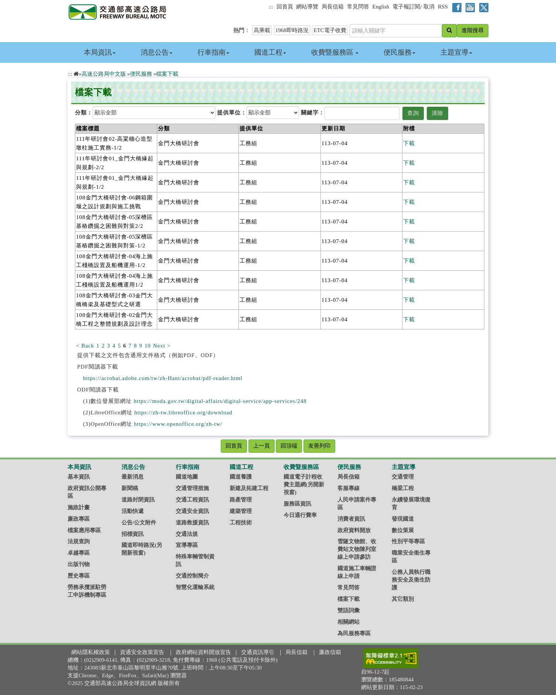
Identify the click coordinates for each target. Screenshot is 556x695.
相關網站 (348, 622)
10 (148, 346)
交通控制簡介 (192, 576)
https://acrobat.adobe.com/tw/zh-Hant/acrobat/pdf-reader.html (163, 378)
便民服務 (399, 52)
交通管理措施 (192, 488)
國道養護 (241, 477)
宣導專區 (187, 545)
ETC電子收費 (329, 30)
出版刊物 (79, 564)
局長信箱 (333, 7)
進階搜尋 (472, 30)
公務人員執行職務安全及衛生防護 (411, 579)
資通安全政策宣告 (142, 652)
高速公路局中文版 (104, 74)
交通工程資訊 (192, 500)
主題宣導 (456, 52)
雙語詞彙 (348, 610)
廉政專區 (79, 519)
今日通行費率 (300, 515)
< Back (85, 346)
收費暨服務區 (335, 52)
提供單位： (232, 113)
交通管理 (403, 477)
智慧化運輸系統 (195, 587)
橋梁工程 (403, 488)
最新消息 (132, 477)
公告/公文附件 (138, 522)
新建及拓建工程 (249, 488)
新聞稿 (129, 488)
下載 (409, 143)
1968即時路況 (292, 30)
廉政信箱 (330, 652)
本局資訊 (100, 52)
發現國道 (403, 519)
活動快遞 (132, 511)
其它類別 (403, 599)
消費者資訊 (351, 519)
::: (270, 7)
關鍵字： (313, 113)
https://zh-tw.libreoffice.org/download (183, 412)
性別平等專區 (408, 541)
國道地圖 (187, 477)
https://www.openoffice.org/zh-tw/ (178, 424)
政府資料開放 (354, 530)
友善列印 (319, 446)
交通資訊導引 (257, 652)
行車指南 (213, 52)
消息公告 (156, 52)
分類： (84, 113)
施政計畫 (79, 507)
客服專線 (348, 488)
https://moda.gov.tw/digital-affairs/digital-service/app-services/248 (220, 401)
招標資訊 (132, 534)
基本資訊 (79, 477)
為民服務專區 (354, 633)
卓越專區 (79, 553)
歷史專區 (79, 576)
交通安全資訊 (192, 511)
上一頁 (261, 446)
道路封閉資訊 (138, 500)
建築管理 (241, 511)
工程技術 (241, 522)
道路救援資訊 (192, 522)
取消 (429, 7)
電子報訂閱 (406, 7)
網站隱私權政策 (90, 652)
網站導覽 (307, 7)
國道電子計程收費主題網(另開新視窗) (304, 484)
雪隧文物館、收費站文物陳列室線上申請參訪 (356, 549)
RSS (443, 7)
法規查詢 (79, 541)
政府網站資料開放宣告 (203, 652)
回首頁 (285, 7)
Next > (162, 346)
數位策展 (403, 530)
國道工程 (270, 52)
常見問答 (358, 7)
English (381, 7)
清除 (437, 113)
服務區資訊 (297, 504)
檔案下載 (167, 74)
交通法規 (187, 534)
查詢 (413, 113)
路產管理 (241, 500)
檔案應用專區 (84, 530)
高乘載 (262, 30)
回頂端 (289, 446)
